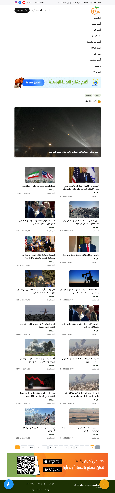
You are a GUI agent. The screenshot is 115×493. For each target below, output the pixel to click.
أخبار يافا (97, 30)
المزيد (98, 72)
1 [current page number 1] (91, 448)
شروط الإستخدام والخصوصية (40, 489)
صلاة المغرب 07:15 (36, 2)
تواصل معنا (41, 483)
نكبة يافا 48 (95, 48)
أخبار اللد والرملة (94, 42)
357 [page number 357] (31, 447)
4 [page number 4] (76, 447)
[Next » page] (17, 447)
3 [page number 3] (81, 447)
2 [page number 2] (87, 447)
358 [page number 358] (24, 447)
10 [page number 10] (45, 447)
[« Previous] (97, 447)
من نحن (51, 483)
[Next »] (17, 447)
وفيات (98, 66)
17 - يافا (64, 2)
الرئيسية (97, 18)
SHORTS (96, 36)
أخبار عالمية (88, 95)
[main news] (57, 132)
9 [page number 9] (50, 447)
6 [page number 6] (66, 447)
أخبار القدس (95, 60)
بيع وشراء (96, 54)
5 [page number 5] (71, 447)
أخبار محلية (96, 24)
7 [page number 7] (61, 447)
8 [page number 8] (55, 447)
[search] (41, 10)
